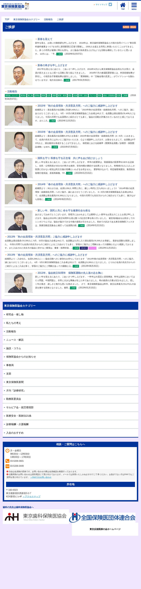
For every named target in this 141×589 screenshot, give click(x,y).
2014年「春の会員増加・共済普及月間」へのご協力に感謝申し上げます (77, 184)
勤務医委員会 (13, 399)
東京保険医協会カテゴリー (26, 19)
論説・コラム (13, 348)
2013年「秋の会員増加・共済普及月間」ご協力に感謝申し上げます (44, 236)
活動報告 (48, 19)
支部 (8, 373)
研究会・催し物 (15, 314)
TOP (7, 19)
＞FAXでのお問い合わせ (40, 477)
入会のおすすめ (15, 432)
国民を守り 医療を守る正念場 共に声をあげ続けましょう (70, 158)
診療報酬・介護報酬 (17, 424)
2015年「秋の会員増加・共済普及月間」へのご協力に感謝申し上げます (77, 105)
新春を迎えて (45, 39)
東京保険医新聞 (15, 382)
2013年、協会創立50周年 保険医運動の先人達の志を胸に (70, 273)
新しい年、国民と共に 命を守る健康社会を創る (64, 210)
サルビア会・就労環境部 (19, 407)
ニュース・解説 (15, 339)
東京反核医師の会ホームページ (105, 529)
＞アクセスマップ (31, 496)
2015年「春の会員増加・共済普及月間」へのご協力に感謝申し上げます (77, 132)
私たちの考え (13, 323)
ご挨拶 (60, 19)
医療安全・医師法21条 (18, 415)
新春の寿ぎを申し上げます (52, 65)
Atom (132, 27)
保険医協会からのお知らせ (21, 356)
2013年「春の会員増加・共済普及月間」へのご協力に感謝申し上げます (47, 254)
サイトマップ (101, 5)
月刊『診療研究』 (16, 390)
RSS (126, 27)
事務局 (10, 365)
